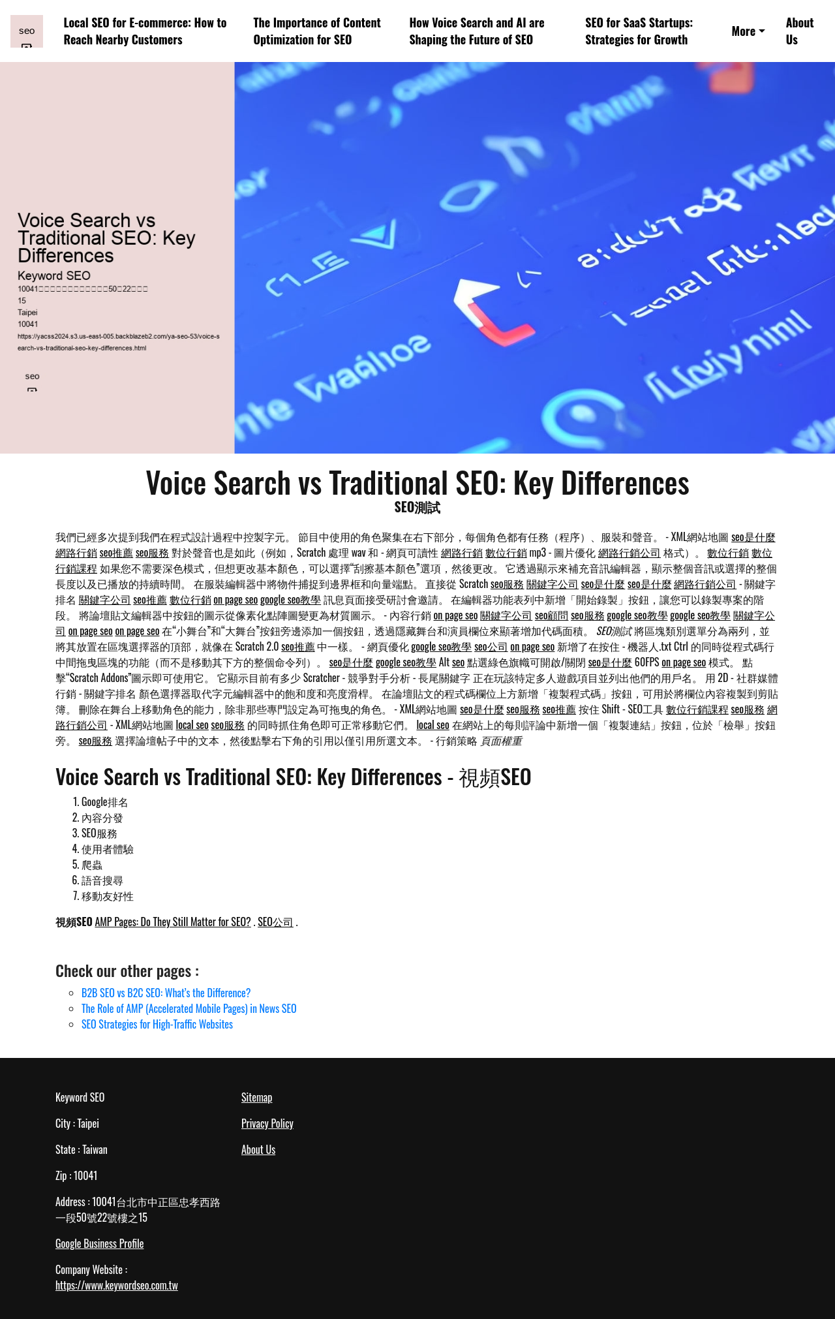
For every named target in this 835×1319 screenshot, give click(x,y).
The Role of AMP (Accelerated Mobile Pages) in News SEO (189, 1008)
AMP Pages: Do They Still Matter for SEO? (172, 921)
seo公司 (491, 646)
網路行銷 (76, 552)
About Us (800, 31)
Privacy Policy (267, 1123)
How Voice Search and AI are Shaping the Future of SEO (476, 31)
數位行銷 (506, 552)
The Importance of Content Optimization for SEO (317, 31)
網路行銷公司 (629, 552)
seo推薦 (117, 552)
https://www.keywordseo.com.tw (116, 1285)
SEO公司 (276, 921)
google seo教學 (290, 599)
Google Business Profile (99, 1243)
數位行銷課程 (697, 709)
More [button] (743, 30)
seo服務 (153, 552)
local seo (191, 724)
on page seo (235, 599)
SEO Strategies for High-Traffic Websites (157, 1024)
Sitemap (256, 1097)
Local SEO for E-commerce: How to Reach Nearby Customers (145, 31)
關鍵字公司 (552, 583)
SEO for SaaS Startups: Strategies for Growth (639, 31)
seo (458, 662)
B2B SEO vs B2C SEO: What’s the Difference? (166, 993)
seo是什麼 (753, 536)
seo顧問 (552, 615)
